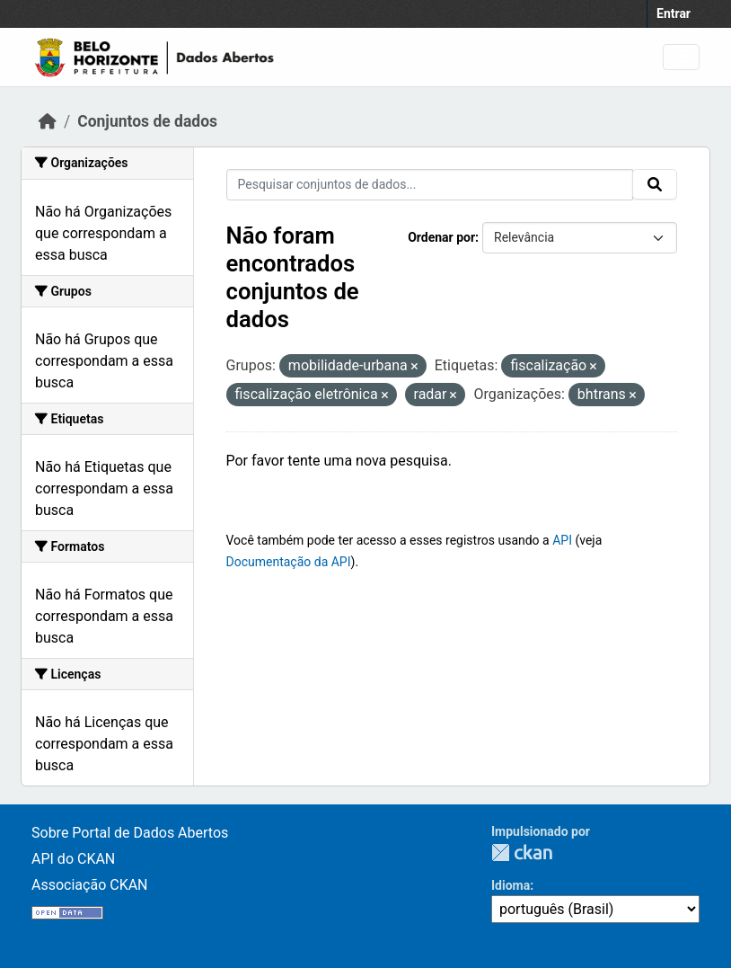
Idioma (510, 885)
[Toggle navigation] (681, 57)
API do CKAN (73, 858)
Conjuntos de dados (147, 121)
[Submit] (654, 184)
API (562, 540)
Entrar (673, 13)
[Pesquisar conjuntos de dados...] (430, 184)
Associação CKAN (89, 884)
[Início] (48, 121)
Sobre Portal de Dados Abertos (129, 832)
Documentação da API (288, 562)
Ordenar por (441, 237)
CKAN (521, 852)
